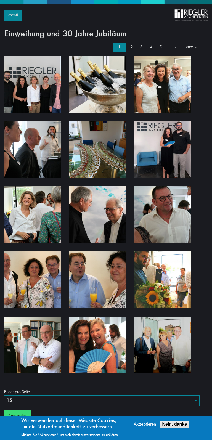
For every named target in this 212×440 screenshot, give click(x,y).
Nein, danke (174, 425)
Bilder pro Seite (17, 392)
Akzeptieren (145, 425)
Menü (13, 15)
